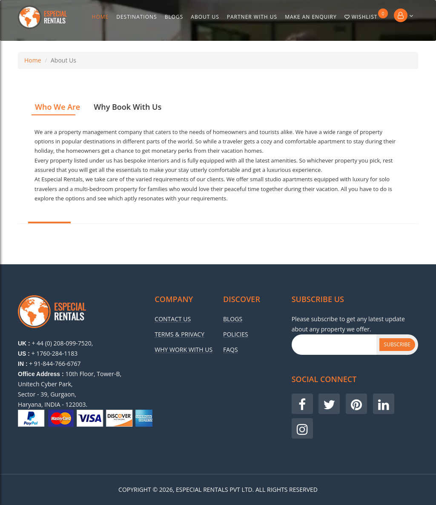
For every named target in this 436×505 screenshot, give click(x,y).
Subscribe (397, 344)
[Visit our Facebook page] (302, 404)
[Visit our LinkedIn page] (383, 404)
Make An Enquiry (311, 16)
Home (100, 16)
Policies (235, 334)
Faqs (230, 349)
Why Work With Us (183, 349)
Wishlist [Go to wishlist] (366, 14)
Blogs (174, 16)
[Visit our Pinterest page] (356, 404)
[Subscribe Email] (334, 344)
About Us (205, 16)
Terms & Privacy (179, 334)
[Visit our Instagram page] (302, 428)
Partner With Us (252, 16)
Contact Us (173, 319)
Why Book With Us (127, 107)
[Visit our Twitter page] (329, 404)
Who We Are (57, 107)
